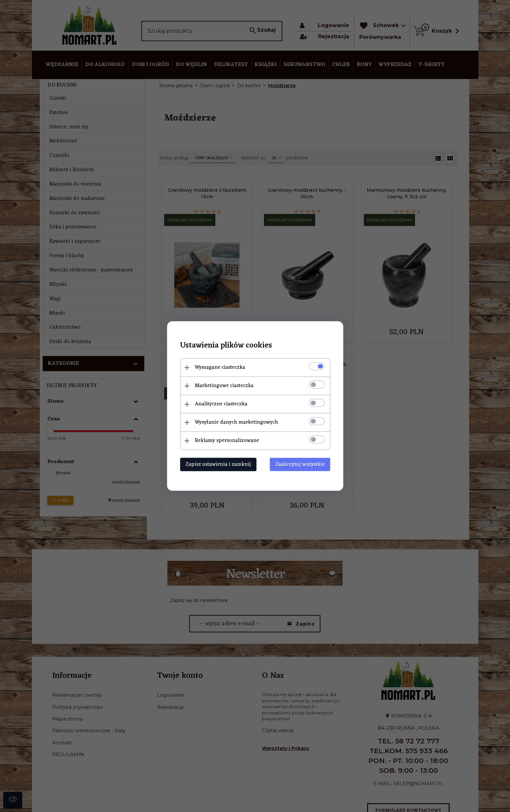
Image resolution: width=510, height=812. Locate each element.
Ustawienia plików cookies (226, 345)
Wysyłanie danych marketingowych (236, 422)
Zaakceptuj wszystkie (300, 464)
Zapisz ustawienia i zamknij (218, 464)
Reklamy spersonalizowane (227, 440)
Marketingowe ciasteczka (224, 385)
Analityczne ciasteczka (221, 404)
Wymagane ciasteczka (220, 367)
